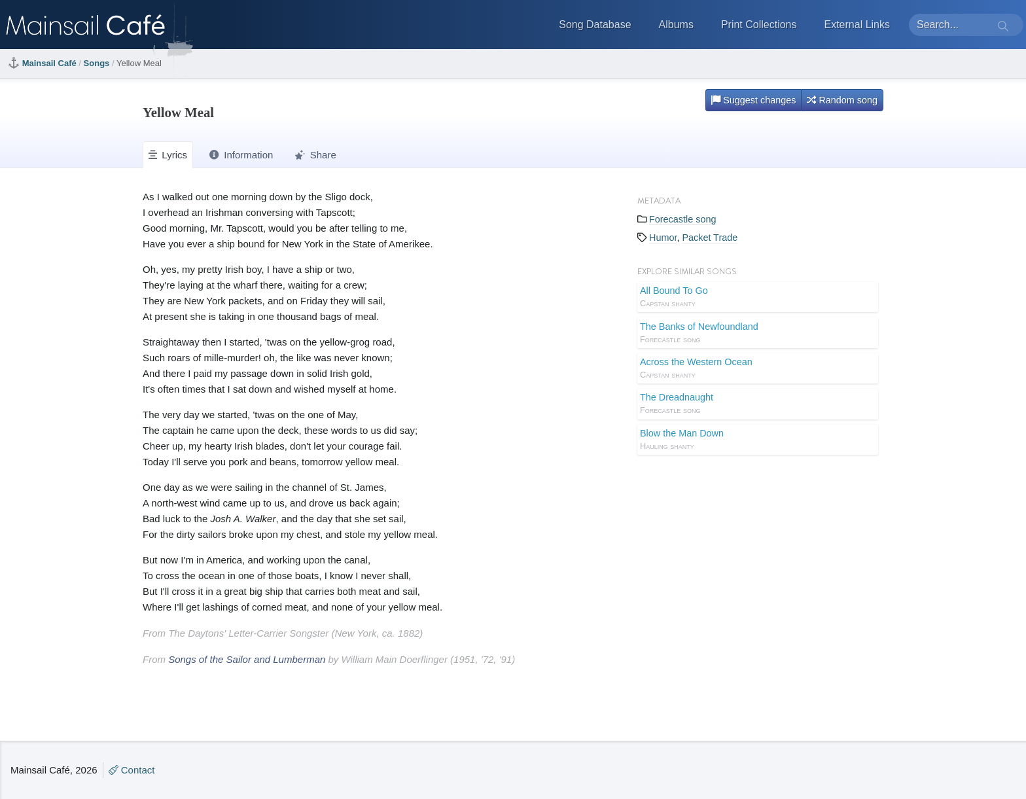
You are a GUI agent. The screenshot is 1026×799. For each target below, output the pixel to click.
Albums (676, 24)
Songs (97, 63)
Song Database (595, 24)
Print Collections (759, 24)
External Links (857, 24)
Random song (842, 100)
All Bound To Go (758, 297)
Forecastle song (682, 219)
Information (241, 154)
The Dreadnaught (758, 404)
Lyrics (168, 154)
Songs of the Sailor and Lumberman (246, 659)
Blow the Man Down (758, 440)
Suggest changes (753, 100)
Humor (663, 237)
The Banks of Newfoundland (758, 333)
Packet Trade (709, 237)
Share (315, 154)
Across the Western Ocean (758, 369)
